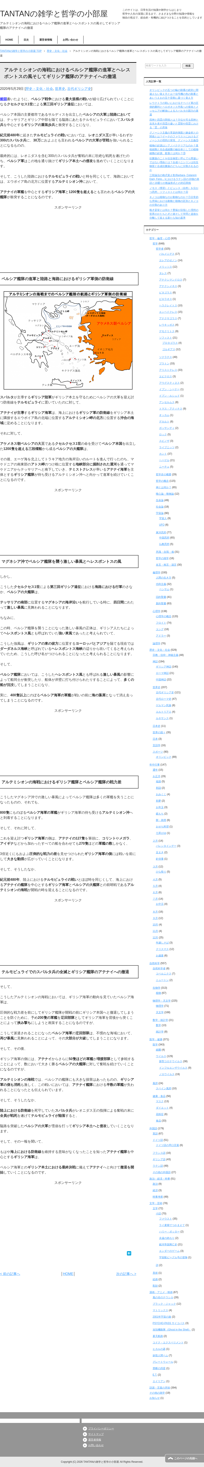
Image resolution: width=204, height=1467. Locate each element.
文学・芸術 (155, 1203)
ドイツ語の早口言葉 (167, 1145)
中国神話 (161, 679)
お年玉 (160, 807)
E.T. (155, 1374)
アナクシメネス (168, 286)
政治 (155, 1183)
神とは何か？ (163, 487)
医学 (155, 1044)
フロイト (161, 622)
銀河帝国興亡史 (168, 1244)
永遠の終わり (167, 1238)
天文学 (160, 1012)
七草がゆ (161, 833)
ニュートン (162, 980)
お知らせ (154, 1397)
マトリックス (160, 1310)
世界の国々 (159, 732)
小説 (158, 1213)
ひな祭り (161, 871)
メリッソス (165, 266)
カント (163, 453)
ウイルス (161, 1056)
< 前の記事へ (10, 1274)
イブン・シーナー (169, 389)
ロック (163, 434)
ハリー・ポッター (169, 1231)
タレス (163, 273)
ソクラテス (165, 357)
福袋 (158, 781)
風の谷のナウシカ (163, 1297)
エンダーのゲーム (169, 1250)
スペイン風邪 (163, 1088)
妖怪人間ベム (160, 1355)
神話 (155, 661)
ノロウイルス (167, 1074)
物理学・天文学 (162, 1000)
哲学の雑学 (162, 558)
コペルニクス (163, 973)
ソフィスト (165, 337)
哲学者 (160, 248)
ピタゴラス (165, 292)
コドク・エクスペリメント (168, 1342)
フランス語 (159, 1152)
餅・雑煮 (161, 820)
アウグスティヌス (169, 382)
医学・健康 (155, 1039)
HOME (9, 39)
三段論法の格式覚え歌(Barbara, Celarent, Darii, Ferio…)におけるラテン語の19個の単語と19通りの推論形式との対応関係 (174, 179)
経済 (155, 1190)
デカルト (164, 421)
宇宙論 (160, 513)
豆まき (160, 852)
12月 (155, 937)
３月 (155, 866)
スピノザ (164, 440)
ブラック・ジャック (164, 1303)
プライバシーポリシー (101, 1428)
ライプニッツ (167, 447)
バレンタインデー (166, 845)
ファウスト (165, 1218)
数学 (158, 1025)
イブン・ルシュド (169, 395)
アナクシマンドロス (170, 279)
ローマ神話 (162, 673)
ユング (160, 629)
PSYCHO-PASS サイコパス (169, 1323)
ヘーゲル (164, 460)
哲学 (155, 243)
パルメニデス (167, 253)
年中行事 (154, 764)
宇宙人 (163, 518)
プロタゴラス (170, 342)
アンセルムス (167, 402)
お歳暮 (160, 955)
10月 (155, 924)
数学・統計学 (160, 1020)
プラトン (164, 363)
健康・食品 (159, 1096)
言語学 (156, 745)
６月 (155, 892)
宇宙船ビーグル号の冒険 (173, 1257)
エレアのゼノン (168, 260)
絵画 (155, 1279)
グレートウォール (163, 1361)
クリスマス (162, 949)
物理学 (160, 1005)
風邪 (155, 1083)
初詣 (158, 787)
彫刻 (155, 1285)
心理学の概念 (163, 616)
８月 (155, 911)
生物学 (156, 987)
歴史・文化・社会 (39, 89)
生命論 (160, 500)
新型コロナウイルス (170, 1061)
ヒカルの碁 (159, 1348)
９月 (155, 918)
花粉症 (160, 1114)
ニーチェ (164, 466)
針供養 (160, 858)
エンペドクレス (168, 311)
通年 (155, 769)
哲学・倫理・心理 (159, 238)
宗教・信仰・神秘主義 (165, 655)
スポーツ (158, 751)
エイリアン (159, 1381)
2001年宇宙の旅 (162, 1316)
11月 (155, 931)
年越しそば (162, 942)
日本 (155, 738)
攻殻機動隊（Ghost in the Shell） (172, 1329)
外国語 (153, 1128)
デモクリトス (167, 331)
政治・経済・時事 (159, 1178)
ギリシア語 (159, 1159)
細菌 (158, 1049)
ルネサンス (162, 718)
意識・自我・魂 (165, 551)
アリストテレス (168, 369)
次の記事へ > (126, 1274)
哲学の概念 (162, 480)
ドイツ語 (158, 1140)
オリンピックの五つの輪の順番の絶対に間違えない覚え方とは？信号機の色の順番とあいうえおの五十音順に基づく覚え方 (173, 94)
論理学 (156, 643)
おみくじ (161, 794)
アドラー (161, 635)
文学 (155, 1208)
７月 (155, 898)
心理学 (156, 611)
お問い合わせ (70, 39)
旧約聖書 (161, 596)
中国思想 (164, 537)
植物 (158, 992)
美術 (155, 1272)
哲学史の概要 (163, 474)
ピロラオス (165, 299)
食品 (158, 1120)
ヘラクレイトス (168, 305)
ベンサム (164, 589)
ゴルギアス (168, 349)
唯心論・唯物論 (165, 493)
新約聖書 (161, 603)
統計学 (160, 1031)
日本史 (156, 725)
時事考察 (158, 1196)
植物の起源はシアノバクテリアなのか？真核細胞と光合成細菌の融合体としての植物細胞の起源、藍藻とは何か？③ (173, 149)
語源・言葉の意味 (159, 1387)
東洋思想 (161, 532)
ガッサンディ (167, 428)
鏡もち (160, 813)
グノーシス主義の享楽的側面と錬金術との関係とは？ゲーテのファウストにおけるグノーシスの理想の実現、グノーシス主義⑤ (173, 136)
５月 (155, 885)
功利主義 (161, 584)
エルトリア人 (163, 711)
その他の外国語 (162, 1172)
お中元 (160, 903)
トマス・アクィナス (170, 408)
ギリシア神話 (163, 666)
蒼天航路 (158, 1336)
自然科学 (154, 963)
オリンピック (163, 756)
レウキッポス (167, 324)
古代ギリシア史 (79, 89)
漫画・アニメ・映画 (161, 1292)
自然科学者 (159, 968)
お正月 (156, 776)
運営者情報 (45, 39)
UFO (161, 524)
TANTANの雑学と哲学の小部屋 (54, 13)
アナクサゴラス (168, 318)
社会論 (160, 506)
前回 (3, 99)
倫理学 (156, 572)
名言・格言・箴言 (166, 564)
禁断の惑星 (159, 1368)
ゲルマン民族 (163, 705)
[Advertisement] (68, 240)
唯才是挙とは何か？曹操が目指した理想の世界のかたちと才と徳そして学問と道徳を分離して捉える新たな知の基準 (173, 214)
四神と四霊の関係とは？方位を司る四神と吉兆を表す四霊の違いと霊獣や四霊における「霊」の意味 (173, 123)
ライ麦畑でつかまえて (172, 1225)
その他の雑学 (157, 1392)
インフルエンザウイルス (173, 1067)
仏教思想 (164, 544)
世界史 (60, 89)
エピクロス (165, 376)
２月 (155, 840)
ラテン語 (158, 1165)
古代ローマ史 (163, 698)
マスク (160, 1101)
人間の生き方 (163, 577)
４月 (155, 879)
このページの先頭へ (185, 1458)
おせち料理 (162, 826)
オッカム (164, 415)
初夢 (158, 800)
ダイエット (162, 1107)
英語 (155, 1133)
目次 (26, 39)
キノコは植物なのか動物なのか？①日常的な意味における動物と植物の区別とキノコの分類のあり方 (173, 201)
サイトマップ (96, 1434)
